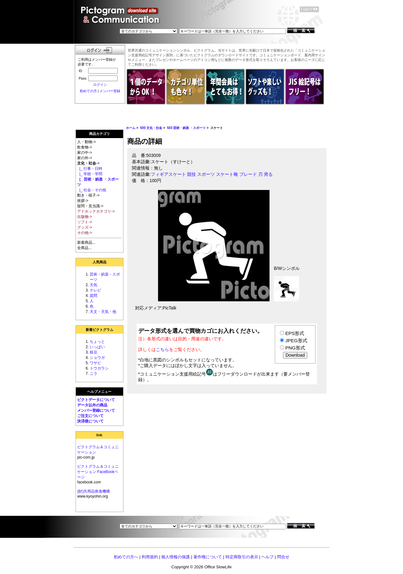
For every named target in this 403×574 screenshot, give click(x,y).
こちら (162, 349)
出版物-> (84, 217)
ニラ (93, 373)
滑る (268, 174)
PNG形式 (295, 347)
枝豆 (93, 352)
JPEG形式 (296, 340)
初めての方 (88, 91)
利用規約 (150, 556)
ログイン (100, 84)
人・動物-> (86, 142)
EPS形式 (294, 333)
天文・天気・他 (103, 311)
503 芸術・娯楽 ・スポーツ (186, 128)
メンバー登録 (109, 91)
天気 (93, 285)
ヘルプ (267, 556)
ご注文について (90, 416)
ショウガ (97, 357)
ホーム (130, 128)
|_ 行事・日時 (89, 168)
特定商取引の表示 (241, 556)
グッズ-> (84, 227)
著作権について (207, 556)
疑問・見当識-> (90, 206)
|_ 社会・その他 (91, 190)
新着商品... (86, 242)
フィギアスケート (168, 174)
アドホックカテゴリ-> (96, 211)
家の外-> (84, 158)
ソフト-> (84, 222)
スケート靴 (227, 174)
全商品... (84, 248)
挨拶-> (82, 200)
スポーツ (206, 174)
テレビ (95, 290)
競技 (191, 174)
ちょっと (97, 341)
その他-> (84, 233)
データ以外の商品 (92, 405)
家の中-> (84, 152)
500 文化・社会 (151, 128)
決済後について (90, 421)
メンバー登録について (96, 410)
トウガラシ (99, 368)
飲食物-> (84, 147)
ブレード (248, 174)
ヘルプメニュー (99, 391)
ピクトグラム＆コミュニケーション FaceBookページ (98, 471)
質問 (93, 295)
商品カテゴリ (99, 134)
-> (88, 163)
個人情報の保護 (175, 556)
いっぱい (97, 347)
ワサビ (95, 363)
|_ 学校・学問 (89, 174)
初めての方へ (126, 556)
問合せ (283, 556)
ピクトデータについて (96, 400)
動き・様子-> (88, 195)
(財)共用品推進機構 (93, 491)
